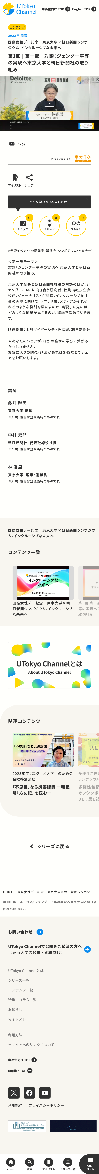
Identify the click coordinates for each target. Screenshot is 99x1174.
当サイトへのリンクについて (31, 1044)
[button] (23, 226)
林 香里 (15, 467)
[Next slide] (91, 583)
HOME (8, 892)
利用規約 (15, 1105)
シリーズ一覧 (18, 980)
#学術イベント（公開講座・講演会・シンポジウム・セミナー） (50, 250)
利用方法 (15, 1034)
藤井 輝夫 (17, 402)
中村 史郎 (17, 435)
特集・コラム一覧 (22, 999)
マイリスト (17, 1018)
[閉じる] (87, 199)
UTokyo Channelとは (26, 970)
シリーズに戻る (49, 846)
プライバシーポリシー (46, 1105)
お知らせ (15, 1009)
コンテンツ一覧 (20, 989)
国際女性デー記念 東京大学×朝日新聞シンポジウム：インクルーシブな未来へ (51, 532)
